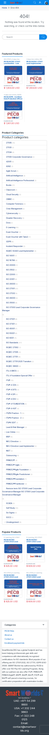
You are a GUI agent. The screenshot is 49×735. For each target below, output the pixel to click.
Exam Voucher (10, 232)
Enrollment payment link (14, 643)
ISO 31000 (8, 303)
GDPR (19, 95)
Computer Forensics (12, 204)
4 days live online (32, 59)
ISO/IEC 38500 (10, 366)
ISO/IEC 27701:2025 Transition (16, 361)
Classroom (8, 190)
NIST (6, 451)
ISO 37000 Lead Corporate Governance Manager (21, 309)
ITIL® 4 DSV (9, 399)
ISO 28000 (8, 298)
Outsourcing (9, 455)
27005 (7, 143)
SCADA (7, 503)
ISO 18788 (8, 260)
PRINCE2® (8, 460)
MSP (6, 437)
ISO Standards (10, 342)
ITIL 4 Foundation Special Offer (17, 375)
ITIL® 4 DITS (9, 389)
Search (34, 2)
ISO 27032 (8, 293)
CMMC (7, 199)
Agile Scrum (9, 171)
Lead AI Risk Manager (13, 427)
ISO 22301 (8, 279)
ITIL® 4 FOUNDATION (13, 404)
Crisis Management (12, 209)
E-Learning (8, 227)
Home (4, 8)
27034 (7, 152)
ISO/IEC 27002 (10, 347)
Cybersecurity (10, 213)
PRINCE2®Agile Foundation (15, 469)
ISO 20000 (8, 265)
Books (6, 185)
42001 (6, 161)
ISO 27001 (7, 59)
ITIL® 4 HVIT (9, 408)
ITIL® (6, 380)
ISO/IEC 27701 (10, 357)
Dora (6, 223)
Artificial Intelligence (12, 175)
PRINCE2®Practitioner (13, 484)
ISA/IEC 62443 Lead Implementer (18, 251)
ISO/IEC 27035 (10, 352)
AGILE (6, 166)
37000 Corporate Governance (17, 157)
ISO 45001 (8, 328)
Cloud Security (10, 194)
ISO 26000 (8, 284)
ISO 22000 (8, 274)
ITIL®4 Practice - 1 (11, 413)
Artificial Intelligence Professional (18, 180)
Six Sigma (8, 512)
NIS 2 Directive (10, 441)
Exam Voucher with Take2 (15, 237)
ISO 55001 (8, 333)
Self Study (8, 508)
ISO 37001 (8, 319)
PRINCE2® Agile (10, 465)
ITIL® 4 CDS (9, 385)
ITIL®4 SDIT (9, 422)
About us (8, 635)
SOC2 (6, 517)
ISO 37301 (8, 324)
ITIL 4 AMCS (9, 371)
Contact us (9, 639)
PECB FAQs (9, 631)
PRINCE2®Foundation (13, 479)
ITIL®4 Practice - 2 (11, 418)
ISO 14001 (8, 255)
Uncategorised (10, 522)
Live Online (8, 432)
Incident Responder (12, 246)
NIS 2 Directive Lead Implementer (18, 446)
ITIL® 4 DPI (8, 394)
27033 (6, 147)
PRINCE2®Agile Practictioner (16, 474)
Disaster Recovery (12, 218)
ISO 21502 (8, 270)
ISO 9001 (8, 338)
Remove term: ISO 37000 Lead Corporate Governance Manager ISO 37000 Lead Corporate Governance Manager (23, 491)
